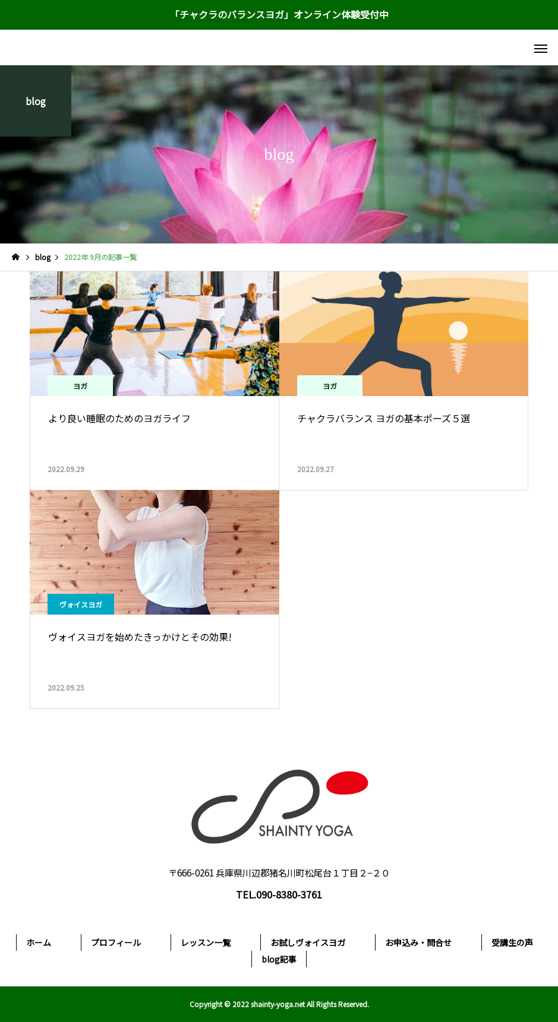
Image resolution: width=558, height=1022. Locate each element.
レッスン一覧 (206, 942)
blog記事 (279, 959)
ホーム (38, 942)
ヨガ (80, 386)
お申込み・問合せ (418, 942)
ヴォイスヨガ (80, 604)
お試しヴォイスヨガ (307, 942)
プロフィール (116, 942)
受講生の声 (512, 942)
